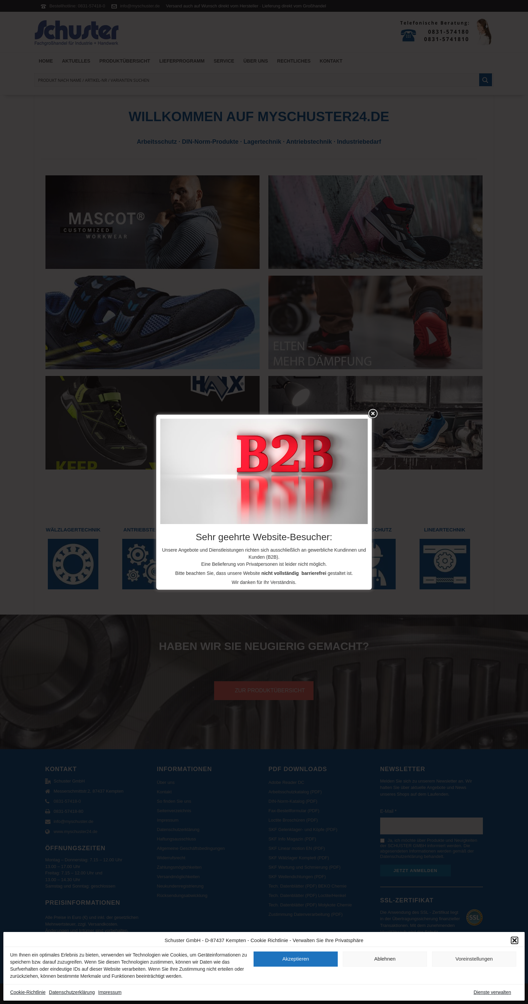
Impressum (110, 992)
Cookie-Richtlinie (27, 992)
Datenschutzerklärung (72, 992)
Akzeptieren (295, 959)
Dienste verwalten (492, 992)
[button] (514, 940)
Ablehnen (384, 959)
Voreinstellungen (474, 959)
